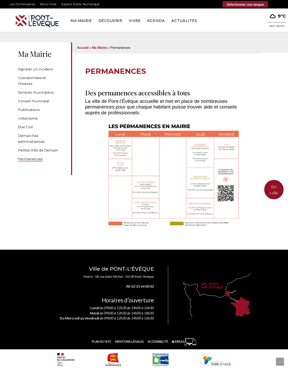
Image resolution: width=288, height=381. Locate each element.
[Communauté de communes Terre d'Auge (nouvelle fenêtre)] (215, 359)
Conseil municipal (33, 101)
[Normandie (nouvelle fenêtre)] (113, 359)
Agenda (156, 21)
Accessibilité (158, 341)
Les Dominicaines (22, 4)
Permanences (30, 159)
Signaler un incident (35, 69)
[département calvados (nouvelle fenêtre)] (160, 359)
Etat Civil (25, 127)
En (274, 190)
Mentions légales (129, 341)
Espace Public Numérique (80, 4)
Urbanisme (28, 118)
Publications (29, 110)
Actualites (184, 21)
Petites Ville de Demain (38, 150)
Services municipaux (36, 92)
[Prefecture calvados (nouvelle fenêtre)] (65, 359)
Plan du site (101, 341)
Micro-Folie (48, 4)
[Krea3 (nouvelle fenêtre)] (184, 341)
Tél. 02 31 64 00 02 (140, 286)
